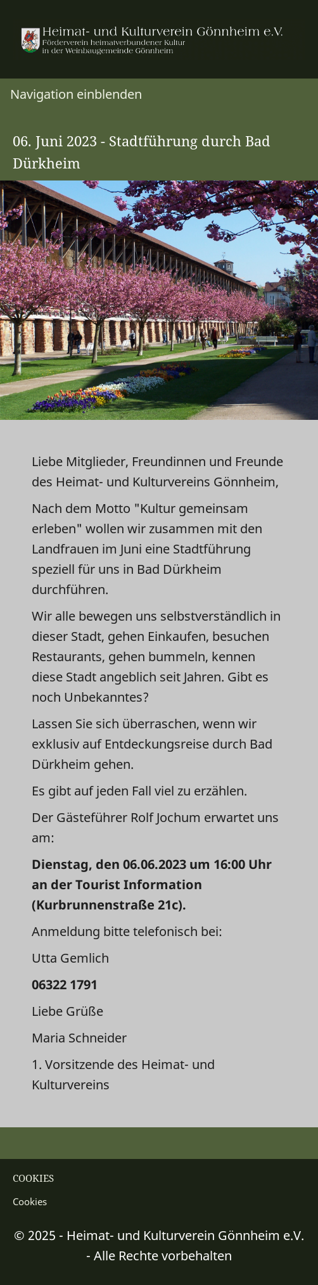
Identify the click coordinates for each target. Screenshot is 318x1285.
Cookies (30, 1201)
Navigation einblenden (76, 94)
